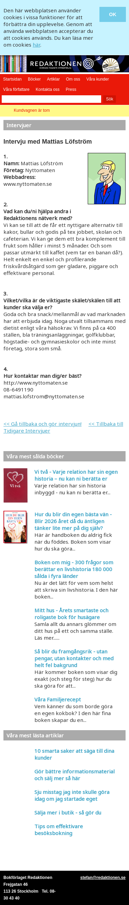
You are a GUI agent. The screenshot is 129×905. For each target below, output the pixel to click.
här (36, 44)
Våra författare (16, 89)
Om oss (73, 79)
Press (71, 89)
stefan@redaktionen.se (103, 877)
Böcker (34, 79)
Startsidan (12, 79)
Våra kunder (97, 79)
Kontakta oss (48, 89)
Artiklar (53, 79)
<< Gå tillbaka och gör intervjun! (42, 423)
